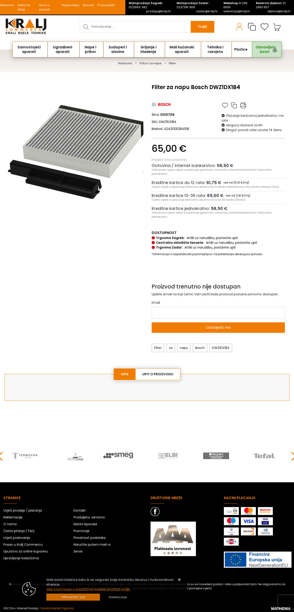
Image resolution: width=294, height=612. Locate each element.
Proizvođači (106, 5)
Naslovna (7, 5)
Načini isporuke (85, 523)
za (171, 348)
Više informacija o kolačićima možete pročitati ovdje (88, 589)
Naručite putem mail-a (92, 544)
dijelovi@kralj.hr (279, 11)
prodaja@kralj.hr (158, 11)
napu (184, 348)
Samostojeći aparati (30, 49)
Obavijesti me (218, 327)
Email (156, 302)
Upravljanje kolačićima (21, 557)
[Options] (117, 597)
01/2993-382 (146, 5)
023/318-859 (193, 5)
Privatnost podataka (90, 537)
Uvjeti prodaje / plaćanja (22, 510)
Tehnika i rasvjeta (218, 49)
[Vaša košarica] (277, 26)
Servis (78, 550)
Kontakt (80, 510)
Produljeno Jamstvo (89, 516)
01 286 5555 (235, 5)
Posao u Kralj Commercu (23, 544)
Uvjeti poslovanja (16, 537)
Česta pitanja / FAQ (19, 530)
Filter (158, 348)
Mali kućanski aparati (184, 49)
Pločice (240, 49)
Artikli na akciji (23, 7)
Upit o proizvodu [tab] (157, 374)
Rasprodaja (70, 5)
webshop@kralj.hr (236, 11)
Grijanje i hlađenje (150, 49)
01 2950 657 (271, 5)
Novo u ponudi (44, 7)
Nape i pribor (92, 49)
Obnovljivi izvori (261, 49)
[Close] (73, 597)
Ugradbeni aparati (65, 49)
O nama (10, 523)
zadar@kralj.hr (207, 11)
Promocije (81, 530)
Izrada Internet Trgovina (57, 608)
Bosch (200, 348)
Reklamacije (12, 516)
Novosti (88, 5)
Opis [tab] (124, 374)
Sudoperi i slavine (119, 49)
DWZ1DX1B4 (221, 348)
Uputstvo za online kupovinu (25, 550)
